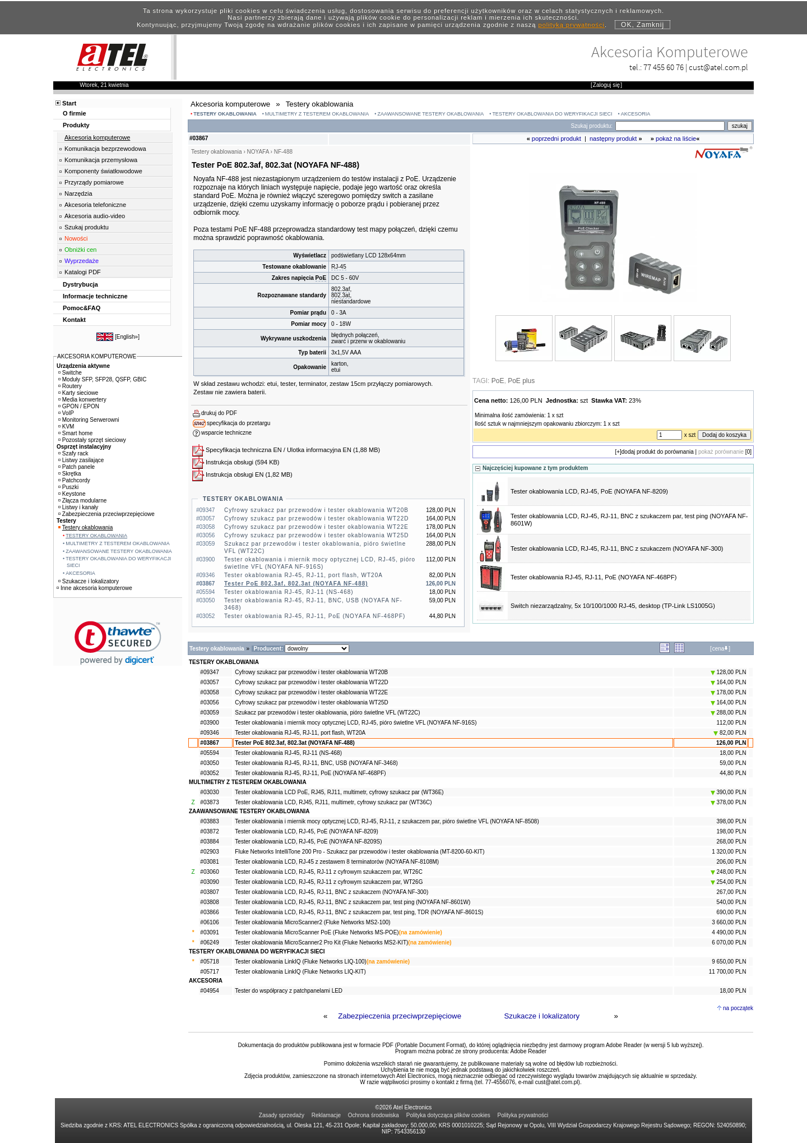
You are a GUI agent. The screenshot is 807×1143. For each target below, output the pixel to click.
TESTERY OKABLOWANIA (225, 114)
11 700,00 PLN (727, 972)
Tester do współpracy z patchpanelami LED (288, 991)
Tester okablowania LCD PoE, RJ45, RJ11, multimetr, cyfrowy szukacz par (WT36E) (339, 792)
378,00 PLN (728, 802)
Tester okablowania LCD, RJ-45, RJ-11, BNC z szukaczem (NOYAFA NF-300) (617, 548)
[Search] (670, 126)
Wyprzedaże (81, 260)
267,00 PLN (731, 892)
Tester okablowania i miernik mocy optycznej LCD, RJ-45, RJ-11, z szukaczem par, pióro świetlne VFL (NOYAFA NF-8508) (387, 821)
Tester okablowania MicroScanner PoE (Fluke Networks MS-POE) (316, 932)
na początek (738, 1008)
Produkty (76, 125)
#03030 (209, 792)
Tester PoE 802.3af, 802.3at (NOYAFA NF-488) (296, 583)
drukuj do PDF (219, 413)
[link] (118, 643)
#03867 (209, 743)
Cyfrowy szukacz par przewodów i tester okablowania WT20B (316, 510)
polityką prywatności (572, 24)
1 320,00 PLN (729, 852)
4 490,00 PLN (729, 932)
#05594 (209, 753)
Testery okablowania (85, 527)
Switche (70, 373)
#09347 (209, 672)
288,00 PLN (728, 712)
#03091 (209, 932)
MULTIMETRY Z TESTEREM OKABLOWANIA (317, 114)
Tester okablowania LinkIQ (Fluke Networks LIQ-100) (301, 961)
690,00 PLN (731, 912)
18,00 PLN (733, 753)
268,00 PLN (731, 841)
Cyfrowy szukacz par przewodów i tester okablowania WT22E (316, 527)
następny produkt (613, 138)
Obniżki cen (80, 249)
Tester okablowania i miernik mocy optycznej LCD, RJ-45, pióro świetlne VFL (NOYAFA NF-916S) (355, 723)
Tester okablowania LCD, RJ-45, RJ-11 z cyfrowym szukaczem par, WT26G (329, 882)
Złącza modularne (82, 500)
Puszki (68, 487)
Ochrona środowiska (373, 1115)
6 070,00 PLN (729, 942)
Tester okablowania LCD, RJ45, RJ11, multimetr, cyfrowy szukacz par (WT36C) (333, 802)
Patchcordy (74, 480)
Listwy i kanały (78, 507)
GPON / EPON (78, 406)
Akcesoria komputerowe (97, 137)
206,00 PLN (731, 862)
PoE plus (521, 381)
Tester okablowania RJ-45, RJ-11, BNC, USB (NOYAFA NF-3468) (316, 763)
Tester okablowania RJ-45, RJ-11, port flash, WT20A (303, 575)
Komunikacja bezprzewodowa (105, 148)
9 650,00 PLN (729, 961)
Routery (70, 386)
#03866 (209, 912)
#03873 (209, 802)
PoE (321, 278)
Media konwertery (82, 400)
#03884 (209, 841)
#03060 (209, 872)
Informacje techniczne (95, 296)
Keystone (72, 494)
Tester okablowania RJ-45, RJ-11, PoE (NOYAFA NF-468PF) (314, 616)
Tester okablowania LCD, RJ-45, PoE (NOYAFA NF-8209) (589, 491)
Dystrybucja (80, 284)
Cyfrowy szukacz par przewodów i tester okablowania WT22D (316, 518)
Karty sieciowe (78, 393)
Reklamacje (326, 1115)
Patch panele (76, 467)
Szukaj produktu (86, 227)
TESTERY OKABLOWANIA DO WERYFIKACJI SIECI (552, 114)
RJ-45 (338, 267)
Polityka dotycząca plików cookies (448, 1115)
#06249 (209, 942)
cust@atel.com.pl (718, 67)
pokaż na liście (676, 138)
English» (127, 337)
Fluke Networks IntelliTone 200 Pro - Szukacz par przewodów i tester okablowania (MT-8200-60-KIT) (359, 852)
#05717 (209, 972)
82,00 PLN (729, 733)
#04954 (209, 991)
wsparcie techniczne (226, 433)
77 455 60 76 (663, 67)
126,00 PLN (731, 743)
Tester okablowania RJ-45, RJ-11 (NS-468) (289, 592)
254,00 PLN (728, 882)
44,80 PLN (733, 773)
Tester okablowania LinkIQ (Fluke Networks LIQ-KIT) (300, 972)
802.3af (340, 289)
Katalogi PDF (82, 272)
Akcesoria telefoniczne (95, 204)
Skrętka (69, 474)
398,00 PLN (731, 821)
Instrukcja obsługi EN (234, 474)
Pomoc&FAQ (81, 308)
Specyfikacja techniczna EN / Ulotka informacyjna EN (278, 449)
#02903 (209, 852)
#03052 (209, 773)
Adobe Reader (529, 1051)
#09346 (209, 733)
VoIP (66, 413)
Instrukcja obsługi (229, 462)
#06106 (209, 922)
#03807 (209, 892)
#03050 (209, 763)
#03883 (209, 821)
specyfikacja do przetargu (238, 423)
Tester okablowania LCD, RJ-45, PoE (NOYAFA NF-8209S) (308, 841)
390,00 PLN (728, 792)
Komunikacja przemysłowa (100, 159)
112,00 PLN (731, 723)
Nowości (76, 238)
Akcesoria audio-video (94, 216)
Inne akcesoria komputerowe (94, 588)
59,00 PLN (733, 763)
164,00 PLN (728, 682)
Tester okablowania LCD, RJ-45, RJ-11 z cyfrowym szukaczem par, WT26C (329, 872)
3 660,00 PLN (729, 922)
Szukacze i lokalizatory (541, 1016)
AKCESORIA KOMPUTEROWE (96, 356)
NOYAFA (258, 152)
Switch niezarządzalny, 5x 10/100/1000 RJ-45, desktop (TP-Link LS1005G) (613, 605)
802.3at (340, 295)
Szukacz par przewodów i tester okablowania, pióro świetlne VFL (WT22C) (327, 712)
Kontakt (74, 319)
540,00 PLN (731, 902)
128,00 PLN (728, 672)
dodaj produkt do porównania (658, 452)
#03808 (209, 902)
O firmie (74, 113)
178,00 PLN (728, 692)
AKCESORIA (636, 114)
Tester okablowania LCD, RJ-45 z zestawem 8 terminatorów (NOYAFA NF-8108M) (337, 862)
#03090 (209, 882)
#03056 (209, 702)
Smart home (75, 433)
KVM (66, 426)
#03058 (209, 692)
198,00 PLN (731, 831)
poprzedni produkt (556, 138)
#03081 (209, 862)
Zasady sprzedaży (281, 1115)
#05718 (209, 961)
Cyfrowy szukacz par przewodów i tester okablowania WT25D (316, 535)
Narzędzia (78, 193)
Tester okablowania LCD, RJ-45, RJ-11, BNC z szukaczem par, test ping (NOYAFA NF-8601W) (352, 902)
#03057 (209, 682)
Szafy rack (73, 453)
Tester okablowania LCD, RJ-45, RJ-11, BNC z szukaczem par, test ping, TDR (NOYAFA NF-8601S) (359, 912)
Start (69, 103)
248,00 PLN (728, 872)
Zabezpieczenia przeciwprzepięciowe (399, 1016)
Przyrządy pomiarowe (94, 182)
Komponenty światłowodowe (103, 171)
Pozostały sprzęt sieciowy (92, 440)
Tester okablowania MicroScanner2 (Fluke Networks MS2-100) (312, 922)
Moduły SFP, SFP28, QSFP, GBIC (102, 379)
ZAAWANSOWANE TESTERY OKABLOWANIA (431, 114)
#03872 (209, 831)
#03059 (209, 712)
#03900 (209, 723)
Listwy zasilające (81, 460)
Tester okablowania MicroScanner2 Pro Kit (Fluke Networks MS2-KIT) (321, 942)
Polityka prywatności (523, 1115)
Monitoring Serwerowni (88, 420)
